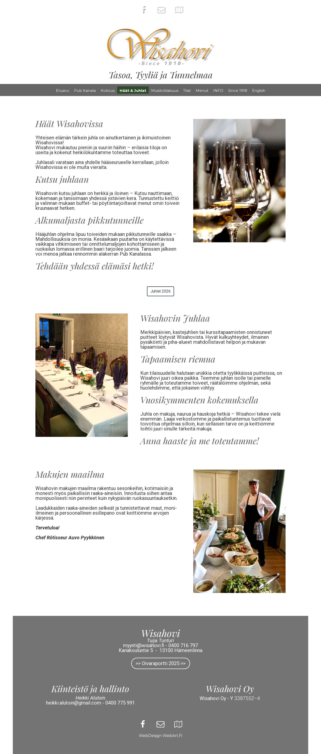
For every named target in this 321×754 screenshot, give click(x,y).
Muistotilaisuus (164, 90)
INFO (218, 90)
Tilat (187, 90)
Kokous (108, 90)
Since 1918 (237, 90)
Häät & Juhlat (133, 90)
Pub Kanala (85, 90)
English (258, 90)
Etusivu (62, 90)
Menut (202, 90)
